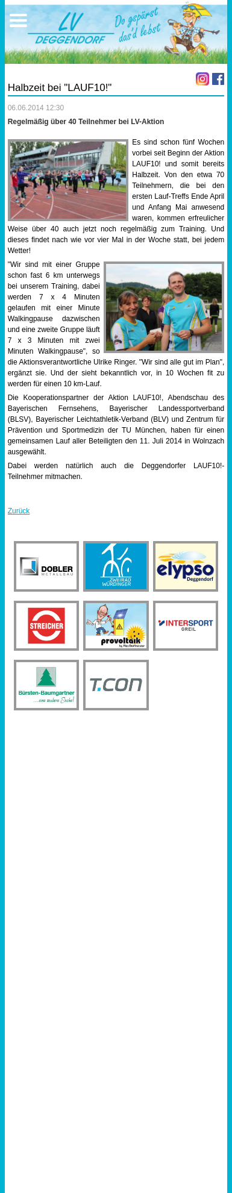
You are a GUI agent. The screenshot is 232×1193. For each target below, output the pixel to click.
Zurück (19, 511)
